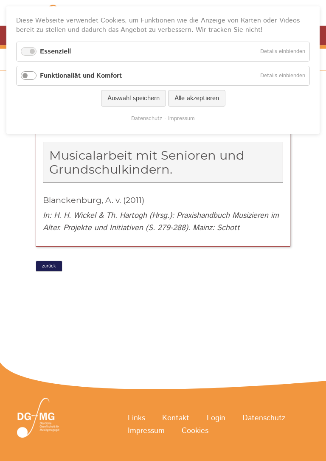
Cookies (195, 430)
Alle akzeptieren (196, 98)
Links (136, 418)
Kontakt (175, 418)
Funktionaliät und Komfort (81, 76)
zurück (49, 266)
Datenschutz (263, 418)
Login (216, 418)
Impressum (146, 430)
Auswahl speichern (133, 98)
